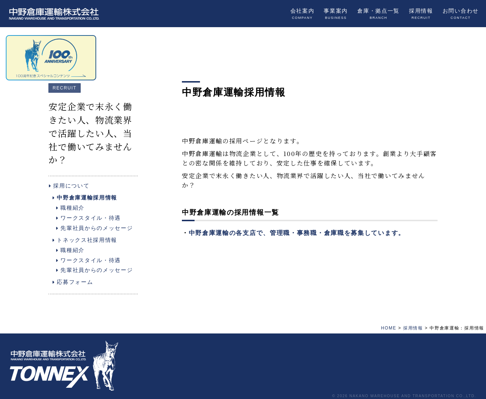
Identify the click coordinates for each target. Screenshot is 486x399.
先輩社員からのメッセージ (94, 228)
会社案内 (302, 14)
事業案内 (336, 14)
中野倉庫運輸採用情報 (84, 197)
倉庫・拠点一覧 (378, 14)
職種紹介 (70, 208)
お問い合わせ (461, 14)
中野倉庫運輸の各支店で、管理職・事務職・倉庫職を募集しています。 (297, 233)
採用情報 (421, 14)
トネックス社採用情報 (84, 240)
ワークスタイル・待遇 (88, 218)
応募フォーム (72, 282)
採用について (68, 185)
